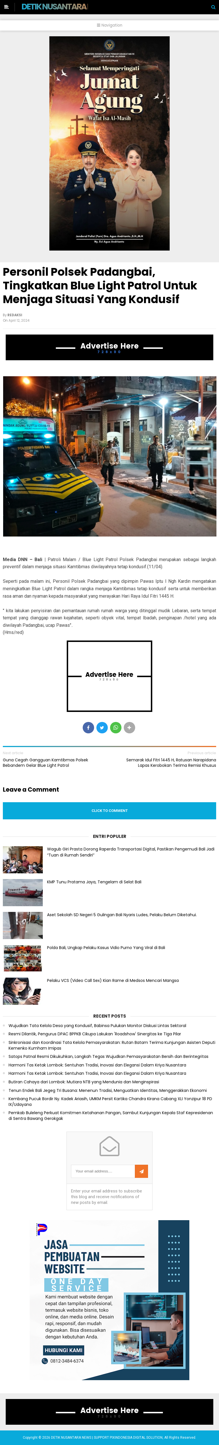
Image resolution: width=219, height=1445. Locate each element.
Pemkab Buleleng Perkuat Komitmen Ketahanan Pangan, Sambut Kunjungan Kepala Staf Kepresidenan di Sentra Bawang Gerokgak (111, 1115)
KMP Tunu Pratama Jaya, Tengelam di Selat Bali (94, 882)
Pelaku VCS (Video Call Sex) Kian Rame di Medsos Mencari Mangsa (113, 980)
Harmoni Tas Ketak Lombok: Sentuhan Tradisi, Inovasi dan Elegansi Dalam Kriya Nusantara (97, 1065)
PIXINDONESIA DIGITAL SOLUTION (136, 1438)
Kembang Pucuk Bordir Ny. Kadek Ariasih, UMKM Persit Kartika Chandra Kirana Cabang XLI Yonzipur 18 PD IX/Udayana (110, 1101)
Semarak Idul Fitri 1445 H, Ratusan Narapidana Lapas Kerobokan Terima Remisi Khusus (171, 762)
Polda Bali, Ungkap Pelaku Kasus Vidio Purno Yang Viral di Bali (106, 947)
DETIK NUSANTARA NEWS (64, 6)
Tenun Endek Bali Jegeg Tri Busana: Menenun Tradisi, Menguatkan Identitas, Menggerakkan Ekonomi (108, 1090)
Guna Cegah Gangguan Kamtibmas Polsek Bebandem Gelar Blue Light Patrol (45, 762)
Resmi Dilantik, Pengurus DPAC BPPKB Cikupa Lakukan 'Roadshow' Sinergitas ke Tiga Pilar (95, 1034)
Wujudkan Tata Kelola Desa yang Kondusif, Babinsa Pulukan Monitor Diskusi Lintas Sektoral (97, 1025)
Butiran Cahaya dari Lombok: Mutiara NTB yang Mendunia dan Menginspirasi (84, 1082)
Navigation (109, 25)
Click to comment (110, 810)
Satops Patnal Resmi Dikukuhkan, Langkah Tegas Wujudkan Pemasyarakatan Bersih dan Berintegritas (108, 1056)
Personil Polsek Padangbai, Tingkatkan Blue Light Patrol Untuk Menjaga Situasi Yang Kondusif (100, 285)
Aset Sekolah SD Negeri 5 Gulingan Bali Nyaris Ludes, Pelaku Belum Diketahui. (122, 915)
